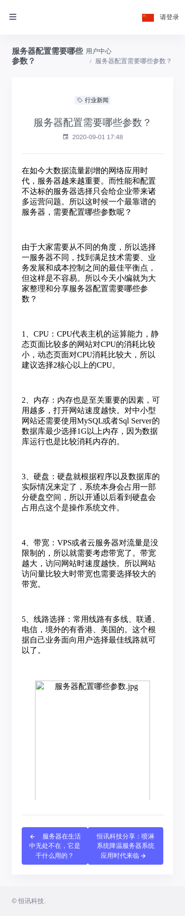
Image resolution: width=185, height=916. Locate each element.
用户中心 (98, 51)
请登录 (169, 17)
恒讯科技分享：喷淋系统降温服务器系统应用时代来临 (125, 846)
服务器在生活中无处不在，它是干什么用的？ (55, 846)
